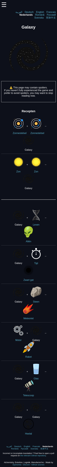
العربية (19, 12)
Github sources (37, 465)
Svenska (39, 17)
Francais (51, 12)
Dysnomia (17, 465)
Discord (26, 465)
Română (39, 15)
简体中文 (51, 17)
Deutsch (29, 12)
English (40, 12)
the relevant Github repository (33, 455)
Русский (51, 15)
